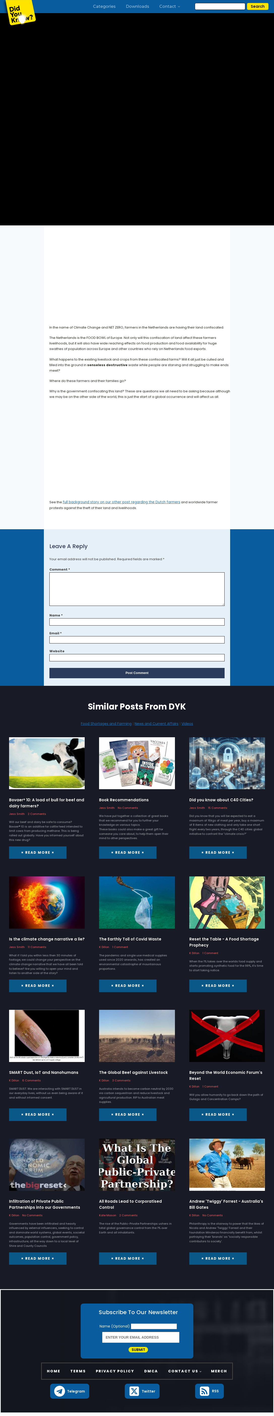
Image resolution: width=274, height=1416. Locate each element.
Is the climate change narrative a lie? (47, 938)
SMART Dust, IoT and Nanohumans (43, 1072)
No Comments (128, 808)
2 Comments (37, 814)
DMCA (151, 1373)
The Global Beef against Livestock (133, 1072)
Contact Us (183, 1373)
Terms (78, 1373)
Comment (59, 569)
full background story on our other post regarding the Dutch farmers (118, 502)
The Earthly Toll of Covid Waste (130, 938)
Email (55, 633)
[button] (70, 1394)
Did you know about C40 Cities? (221, 799)
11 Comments (37, 947)
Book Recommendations (124, 799)
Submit (138, 1350)
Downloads (137, 6)
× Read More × (37, 852)
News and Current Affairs (156, 723)
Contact (170, 6)
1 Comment (120, 947)
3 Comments (121, 1080)
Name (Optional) (115, 1325)
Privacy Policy (115, 1373)
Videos (187, 723)
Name (56, 615)
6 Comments (31, 1080)
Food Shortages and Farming (106, 723)
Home (53, 1373)
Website (57, 650)
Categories (104, 6)
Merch (219, 1373)
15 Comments (217, 808)
